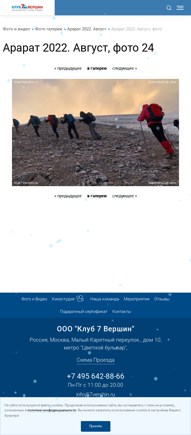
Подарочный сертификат (83, 311)
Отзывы (162, 299)
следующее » (124, 68)
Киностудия (63, 299)
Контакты (121, 311)
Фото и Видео (34, 299)
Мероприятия (136, 299)
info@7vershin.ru (95, 394)
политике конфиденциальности (51, 410)
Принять (95, 426)
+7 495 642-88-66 (95, 376)
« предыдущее (68, 68)
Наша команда (104, 299)
